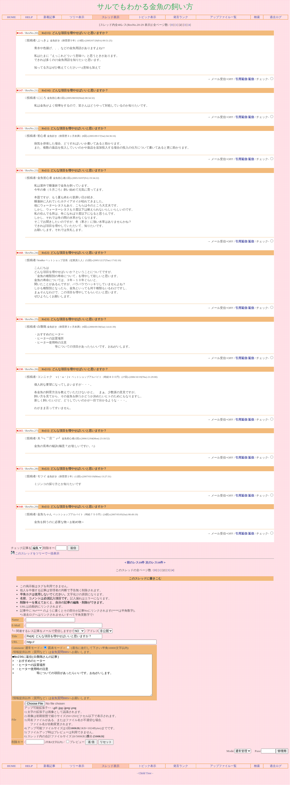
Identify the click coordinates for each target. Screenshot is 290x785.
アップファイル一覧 (223, 17)
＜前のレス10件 (134, 562)
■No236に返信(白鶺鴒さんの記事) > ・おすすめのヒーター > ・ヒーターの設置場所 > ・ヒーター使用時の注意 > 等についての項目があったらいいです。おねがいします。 (90, 679)
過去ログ (276, 17)
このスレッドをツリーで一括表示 (35, 553)
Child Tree (145, 781)
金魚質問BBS (60, 652)
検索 (257, 17)
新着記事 (49, 17)
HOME (11, 17)
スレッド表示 (110, 17)
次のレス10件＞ (155, 562)
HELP (29, 17)
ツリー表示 (77, 17)
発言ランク (180, 17)
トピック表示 (147, 17)
